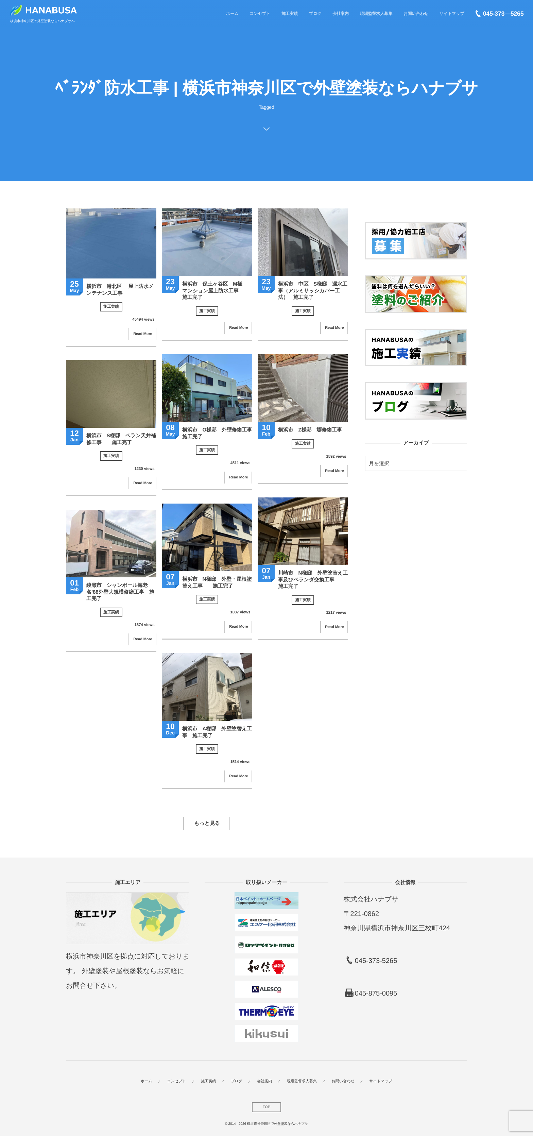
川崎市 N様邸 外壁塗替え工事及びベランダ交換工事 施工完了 (313, 579)
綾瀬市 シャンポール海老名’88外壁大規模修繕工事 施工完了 (120, 591)
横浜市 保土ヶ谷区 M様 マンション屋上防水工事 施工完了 (215, 290)
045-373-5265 (376, 961)
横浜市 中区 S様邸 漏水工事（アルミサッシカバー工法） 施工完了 (312, 290)
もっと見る (207, 823)
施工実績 (111, 307)
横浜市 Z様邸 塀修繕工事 (310, 430)
